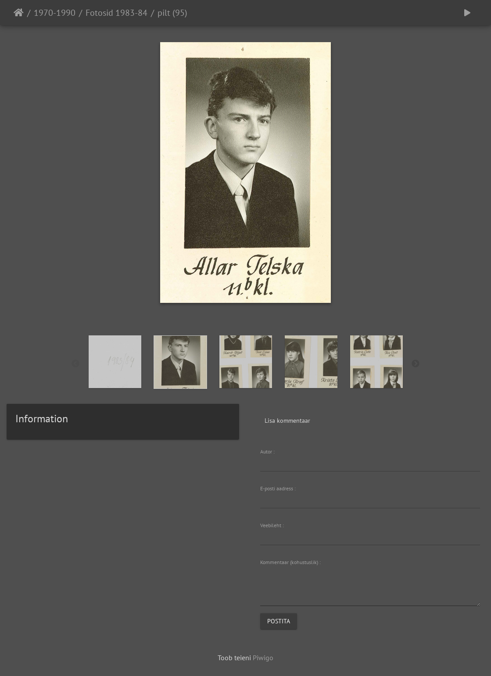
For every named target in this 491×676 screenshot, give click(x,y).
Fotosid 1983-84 (116, 12)
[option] (114, 361)
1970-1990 (54, 12)
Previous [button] (75, 364)
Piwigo (263, 657)
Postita (278, 621)
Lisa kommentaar (287, 420)
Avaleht (19, 12)
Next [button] (415, 364)
